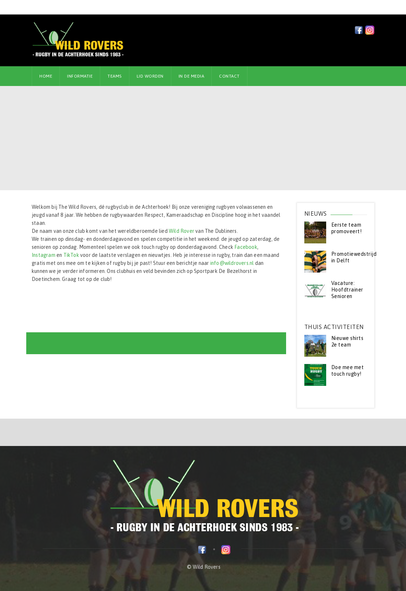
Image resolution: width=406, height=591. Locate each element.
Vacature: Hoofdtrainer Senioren (347, 289)
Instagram (43, 255)
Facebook (245, 247)
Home (45, 76)
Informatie (80, 76)
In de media (191, 76)
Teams (115, 76)
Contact (229, 76)
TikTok (71, 255)
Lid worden (150, 76)
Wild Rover (181, 231)
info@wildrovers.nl (232, 263)
